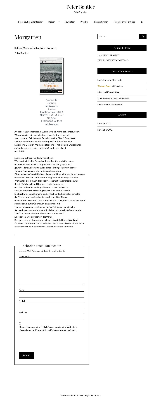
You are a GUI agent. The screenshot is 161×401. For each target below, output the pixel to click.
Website (23, 312)
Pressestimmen (101, 22)
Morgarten (28, 37)
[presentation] (42, 340)
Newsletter (70, 22)
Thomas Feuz (103, 86)
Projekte (84, 22)
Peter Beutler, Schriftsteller (30, 22)
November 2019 (105, 129)
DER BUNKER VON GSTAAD (112, 60)
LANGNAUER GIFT (108, 55)
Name (21, 289)
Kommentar (24, 256)
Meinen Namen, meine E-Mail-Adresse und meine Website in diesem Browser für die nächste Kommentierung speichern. (48, 328)
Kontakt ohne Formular (124, 22)
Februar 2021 (103, 123)
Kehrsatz (117, 80)
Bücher (51, 22)
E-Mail (22, 301)
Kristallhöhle (113, 92)
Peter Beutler (80, 6)
